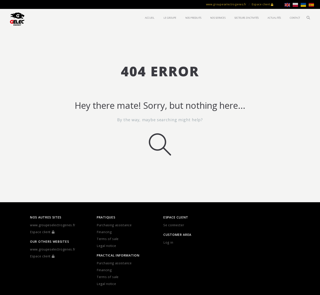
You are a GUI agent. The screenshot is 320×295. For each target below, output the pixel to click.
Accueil (150, 17)
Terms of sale (108, 239)
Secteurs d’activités (246, 17)
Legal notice (106, 246)
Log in (168, 242)
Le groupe (170, 17)
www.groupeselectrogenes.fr (226, 4)
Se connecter (173, 225)
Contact (295, 17)
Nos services (218, 17)
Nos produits (193, 17)
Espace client (263, 4)
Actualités (274, 17)
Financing (104, 232)
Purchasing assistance (114, 225)
